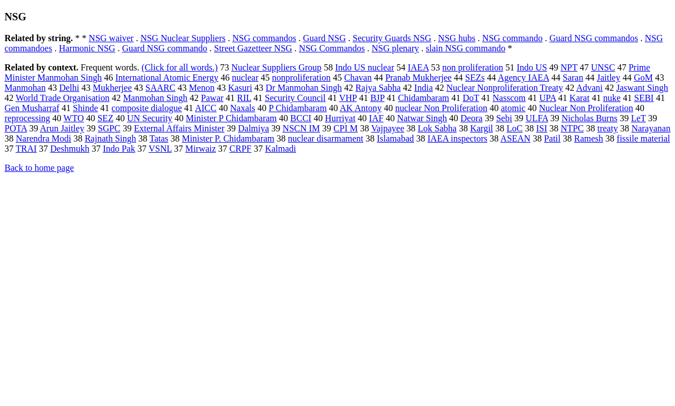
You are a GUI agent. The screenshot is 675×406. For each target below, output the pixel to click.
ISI (542, 128)
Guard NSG (324, 38)
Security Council (295, 98)
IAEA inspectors (457, 138)
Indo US (532, 67)
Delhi (69, 87)
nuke (611, 98)
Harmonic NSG (87, 48)
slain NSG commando (465, 48)
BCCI (300, 118)
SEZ (105, 118)
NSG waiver (111, 38)
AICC (206, 108)
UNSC (603, 67)
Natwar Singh (422, 118)
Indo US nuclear (364, 67)
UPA (547, 98)
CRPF (241, 148)
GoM (643, 77)
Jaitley (608, 77)
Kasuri (240, 87)
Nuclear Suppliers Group (276, 67)
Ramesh (588, 138)
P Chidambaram (297, 108)
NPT (569, 67)
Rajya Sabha (377, 87)
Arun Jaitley (62, 128)
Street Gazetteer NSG (253, 48)
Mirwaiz (201, 148)
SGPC (109, 128)
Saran (573, 77)
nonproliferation (301, 77)
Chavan (358, 77)
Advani (589, 87)
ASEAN (515, 138)
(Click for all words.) (180, 67)
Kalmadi (280, 148)
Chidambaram (423, 98)
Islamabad (395, 138)
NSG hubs (456, 38)
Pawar (212, 98)
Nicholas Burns (589, 118)
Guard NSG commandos (593, 38)
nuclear (245, 77)
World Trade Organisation (62, 98)
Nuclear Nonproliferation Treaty (504, 87)
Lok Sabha (437, 128)
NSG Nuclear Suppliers (183, 38)
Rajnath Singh (110, 138)
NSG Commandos (332, 48)
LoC (514, 128)
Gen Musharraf (32, 108)
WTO (74, 118)
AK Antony (360, 108)
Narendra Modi (43, 138)
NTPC (572, 128)
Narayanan (651, 128)
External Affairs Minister (179, 128)
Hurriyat (340, 118)
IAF (376, 118)
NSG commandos (264, 38)
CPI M (345, 128)
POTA (16, 128)
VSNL (159, 148)
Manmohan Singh (155, 98)
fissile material (643, 138)
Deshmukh (69, 148)
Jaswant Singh (642, 87)
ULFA (537, 118)
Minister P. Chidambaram (228, 138)
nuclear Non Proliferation (441, 108)
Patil (552, 138)
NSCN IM (301, 128)
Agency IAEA (523, 77)
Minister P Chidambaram (231, 118)
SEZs (475, 77)
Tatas (159, 138)
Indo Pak (119, 148)
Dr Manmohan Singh (304, 87)
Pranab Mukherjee (418, 77)
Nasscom (509, 98)
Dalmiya (253, 128)
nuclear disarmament (326, 138)
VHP (347, 98)
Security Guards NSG (391, 38)
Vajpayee (387, 128)
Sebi (504, 118)
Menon (201, 87)
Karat (580, 98)
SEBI (644, 98)
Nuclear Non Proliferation (586, 108)
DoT (470, 98)
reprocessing (27, 118)
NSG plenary (395, 48)
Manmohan (25, 87)
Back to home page (39, 168)
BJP (377, 98)
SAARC (160, 87)
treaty (607, 128)
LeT (638, 118)
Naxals (242, 108)
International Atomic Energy (166, 77)
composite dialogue (147, 108)
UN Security (149, 118)
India (423, 87)
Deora (472, 118)
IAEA (418, 67)
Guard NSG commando (164, 48)
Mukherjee (111, 87)
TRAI (26, 148)
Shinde (85, 108)
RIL (244, 98)
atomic (513, 108)
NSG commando (512, 38)
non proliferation (472, 67)
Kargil (481, 128)
